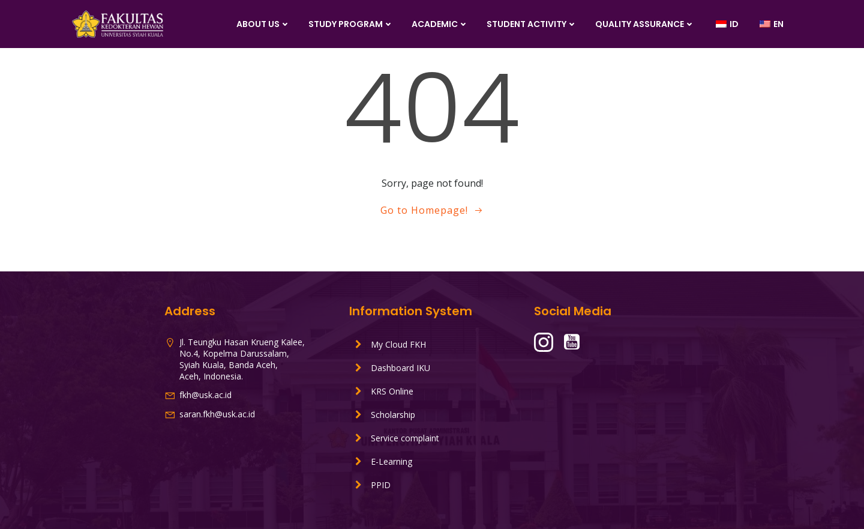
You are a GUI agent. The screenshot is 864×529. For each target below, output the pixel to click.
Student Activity (532, 24)
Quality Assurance (645, 24)
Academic (440, 24)
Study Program (351, 24)
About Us (263, 24)
